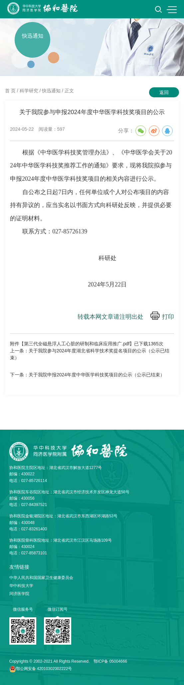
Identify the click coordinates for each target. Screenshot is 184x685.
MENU (172, 9)
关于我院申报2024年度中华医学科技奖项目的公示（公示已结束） (97, 374)
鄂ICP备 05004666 (110, 661)
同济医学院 (19, 593)
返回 (164, 92)
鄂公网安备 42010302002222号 (44, 668)
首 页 (10, 90)
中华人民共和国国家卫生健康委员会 (41, 577)
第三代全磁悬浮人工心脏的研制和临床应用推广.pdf (76, 343)
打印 (168, 317)
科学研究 (29, 90)
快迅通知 (51, 90)
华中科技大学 (21, 585)
